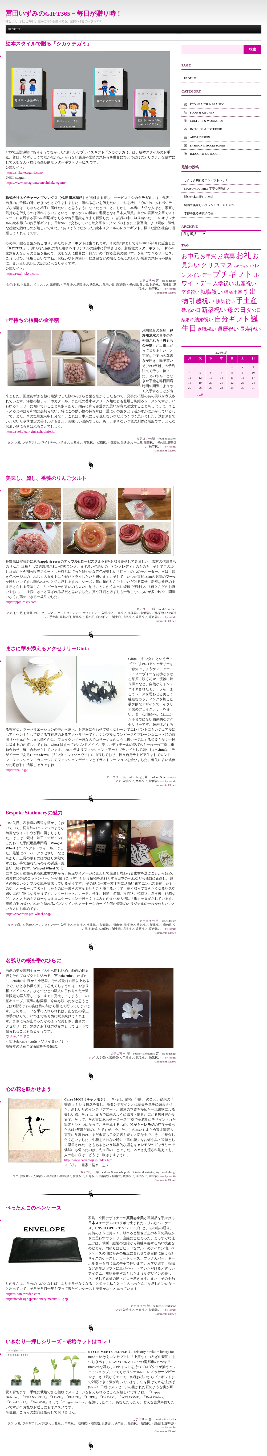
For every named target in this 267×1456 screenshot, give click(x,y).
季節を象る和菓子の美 (198, 213)
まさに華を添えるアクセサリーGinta (47, 648)
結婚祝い (155, 284)
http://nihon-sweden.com (23, 1294)
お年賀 (208, 256)
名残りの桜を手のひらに (33, 960)
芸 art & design (166, 280)
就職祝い (82, 284)
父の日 (144, 284)
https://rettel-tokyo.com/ (22, 273)
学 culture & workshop (111, 1172)
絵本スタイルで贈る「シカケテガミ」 (49, 44)
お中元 (18, 612)
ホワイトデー (47, 442)
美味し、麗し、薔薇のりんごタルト (46, 478)
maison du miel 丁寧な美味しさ (207, 188)
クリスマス (41, 284)
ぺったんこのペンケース (33, 1208)
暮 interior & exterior (140, 1053)
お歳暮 (28, 612)
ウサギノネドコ (18, 1036)
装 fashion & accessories (160, 777)
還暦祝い (141, 616)
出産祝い (56, 284)
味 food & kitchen (164, 438)
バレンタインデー (69, 612)
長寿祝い (155, 288)
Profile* (15, 29)
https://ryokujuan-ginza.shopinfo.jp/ (30, 431)
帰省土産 (233, 292)
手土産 (138, 442)
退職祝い (128, 616)
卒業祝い (69, 284)
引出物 (114, 442)
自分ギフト (103, 616)
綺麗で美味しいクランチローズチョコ (209, 205)
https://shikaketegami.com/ (24, 172)
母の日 (133, 284)
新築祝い (122, 284)
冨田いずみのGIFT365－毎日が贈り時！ (64, 13)
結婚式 (93, 928)
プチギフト (29, 442)
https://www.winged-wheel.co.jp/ (29, 914)
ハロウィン (241, 266)
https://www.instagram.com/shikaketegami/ (36, 183)
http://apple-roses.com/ (22, 602)
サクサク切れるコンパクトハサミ (206, 180)
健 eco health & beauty (204, 104)
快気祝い (96, 284)
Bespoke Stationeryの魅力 (34, 812)
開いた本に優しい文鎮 (198, 196)
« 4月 (200, 394)
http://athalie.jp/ (17, 770)
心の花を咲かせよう (28, 1089)
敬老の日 (109, 284)
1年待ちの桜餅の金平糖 (32, 320)
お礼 (16, 284)
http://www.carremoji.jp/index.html (88, 1160)
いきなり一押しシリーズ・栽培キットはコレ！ (59, 1341)
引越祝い (126, 442)
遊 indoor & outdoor (202, 153)
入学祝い (63, 442)
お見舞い (27, 284)
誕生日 (167, 284)
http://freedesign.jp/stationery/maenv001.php (37, 1299)
